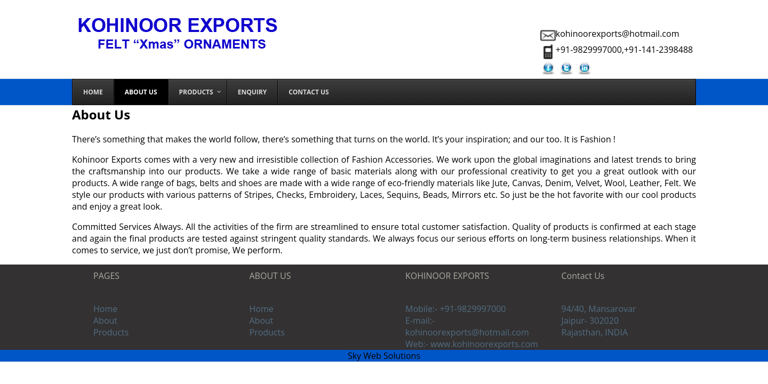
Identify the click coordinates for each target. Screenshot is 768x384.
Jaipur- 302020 (590, 320)
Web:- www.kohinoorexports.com (471, 344)
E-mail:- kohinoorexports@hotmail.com (467, 326)
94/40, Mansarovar (599, 309)
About (105, 320)
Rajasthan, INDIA (595, 332)
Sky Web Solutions (384, 356)
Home (105, 309)
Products (111, 332)
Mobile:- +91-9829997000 (455, 309)
